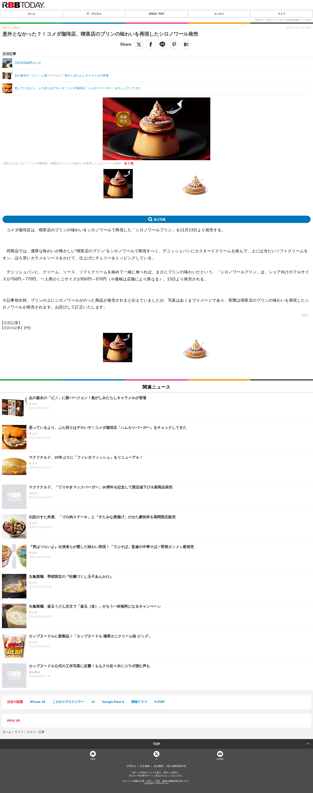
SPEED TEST (156, 13)
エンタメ (219, 13)
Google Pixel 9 (113, 702)
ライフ (281, 13)
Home (92, 759)
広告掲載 (145, 766)
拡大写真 (160, 219)
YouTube (220, 759)
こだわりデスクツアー (68, 702)
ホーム (31, 13)
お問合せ (131, 766)
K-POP (160, 702)
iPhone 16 (37, 702)
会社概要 (158, 766)
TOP (156, 744)
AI (93, 702)
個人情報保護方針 (177, 766)
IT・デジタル (94, 13)
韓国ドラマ (139, 702)
